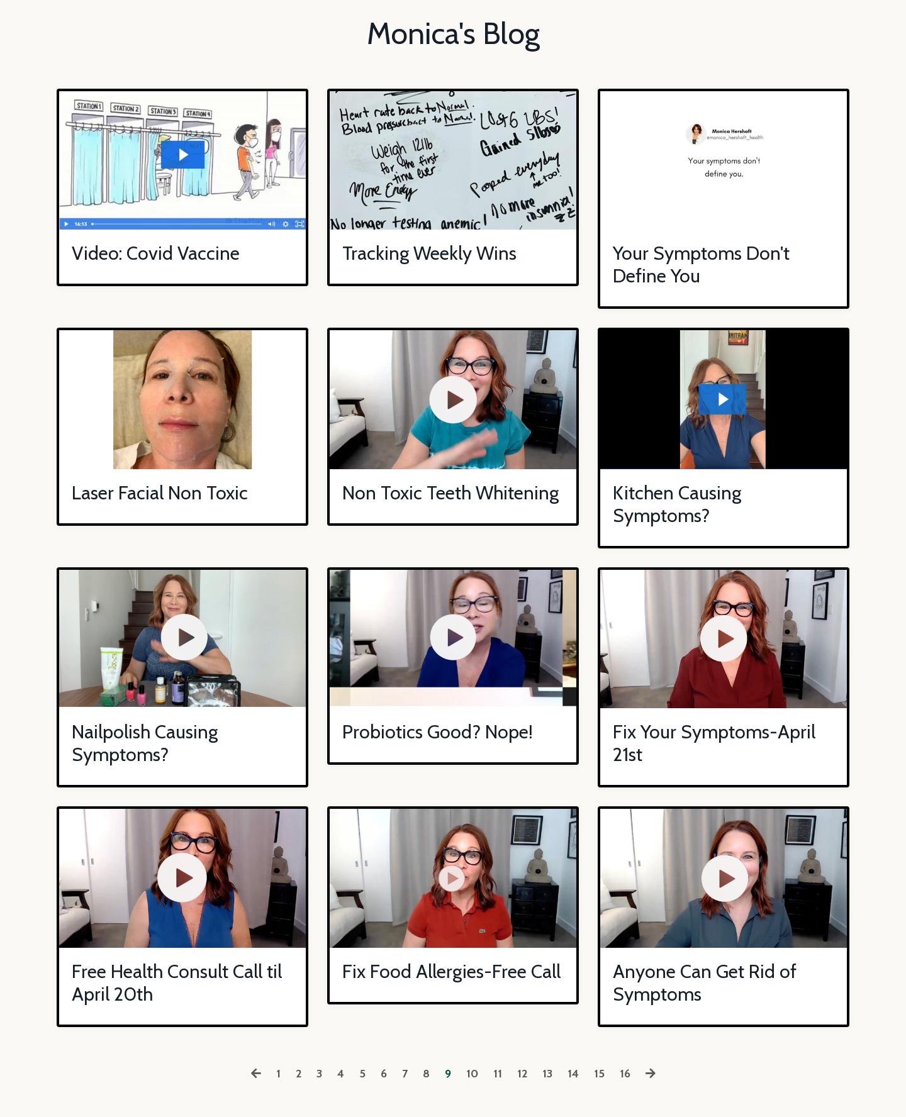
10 (472, 1074)
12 (522, 1074)
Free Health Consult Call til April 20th (177, 983)
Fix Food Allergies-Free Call (451, 971)
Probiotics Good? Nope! (437, 732)
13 (547, 1074)
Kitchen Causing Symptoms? (677, 504)
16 (625, 1074)
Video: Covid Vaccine (156, 253)
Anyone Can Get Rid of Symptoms (705, 983)
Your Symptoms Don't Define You (701, 264)
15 (599, 1074)
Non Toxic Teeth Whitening (450, 493)
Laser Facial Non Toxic (160, 493)
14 (573, 1074)
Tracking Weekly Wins (429, 253)
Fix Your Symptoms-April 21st (714, 743)
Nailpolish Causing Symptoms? (145, 743)
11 (497, 1074)
